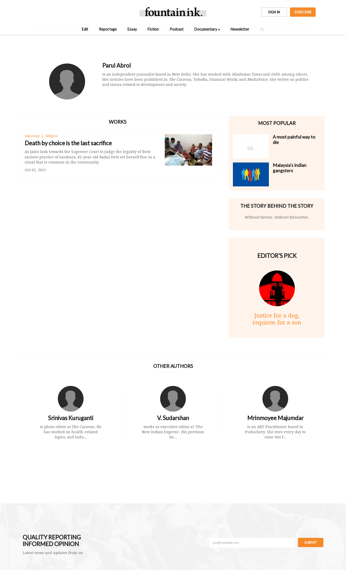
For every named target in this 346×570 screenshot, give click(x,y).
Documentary (205, 29)
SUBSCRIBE (303, 12)
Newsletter (240, 29)
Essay (132, 29)
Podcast (177, 29)
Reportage (108, 29)
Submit (310, 542)
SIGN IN (274, 12)
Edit (85, 29)
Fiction (153, 29)
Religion (51, 136)
